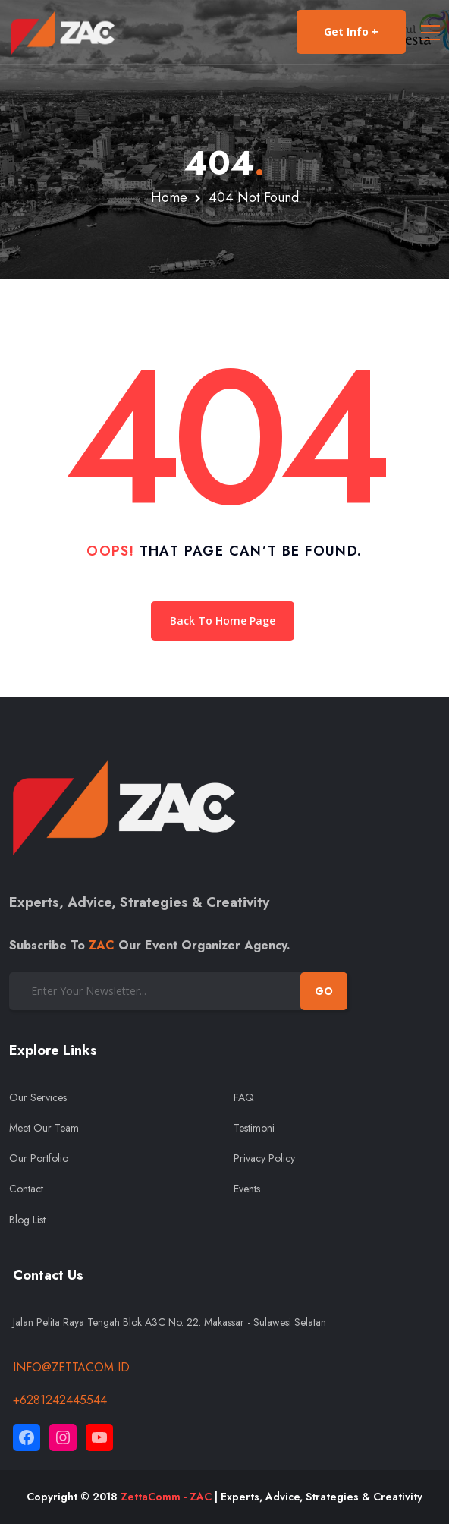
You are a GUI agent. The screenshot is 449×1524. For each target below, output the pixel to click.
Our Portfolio (38, 1158)
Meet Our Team (44, 1127)
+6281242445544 (60, 1400)
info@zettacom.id (71, 1367)
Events (247, 1188)
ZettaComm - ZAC (166, 1496)
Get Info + (351, 31)
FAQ (244, 1097)
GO (324, 991)
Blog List (27, 1219)
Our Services (38, 1097)
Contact (26, 1188)
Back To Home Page (222, 620)
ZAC (102, 945)
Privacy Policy (264, 1158)
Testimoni (254, 1127)
